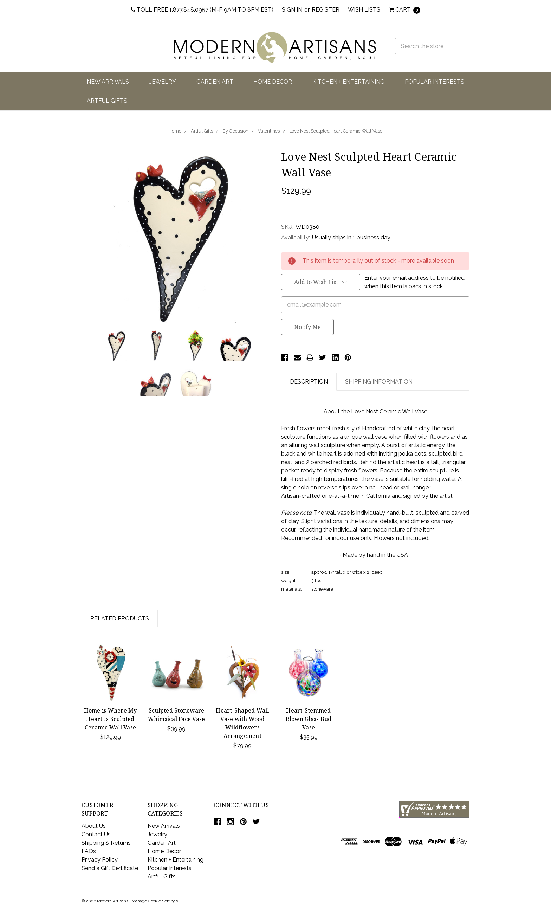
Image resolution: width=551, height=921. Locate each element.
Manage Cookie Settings (154, 901)
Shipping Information (379, 381)
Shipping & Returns (106, 842)
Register (325, 9)
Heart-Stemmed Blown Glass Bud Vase (309, 719)
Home (175, 131)
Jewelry (162, 81)
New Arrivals (108, 81)
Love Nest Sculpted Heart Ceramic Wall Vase (335, 131)
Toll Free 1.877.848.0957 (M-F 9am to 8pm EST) (202, 9)
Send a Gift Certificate (110, 868)
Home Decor (272, 81)
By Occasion (235, 131)
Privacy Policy (100, 859)
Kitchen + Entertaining (348, 81)
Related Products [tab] (119, 618)
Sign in (292, 9)
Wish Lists (364, 9)
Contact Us (96, 834)
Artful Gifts (107, 100)
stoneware (322, 589)
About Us (94, 826)
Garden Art (214, 81)
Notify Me (307, 327)
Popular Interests (434, 81)
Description (309, 381)
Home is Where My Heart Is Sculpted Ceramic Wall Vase (110, 719)
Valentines (269, 131)
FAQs (89, 851)
